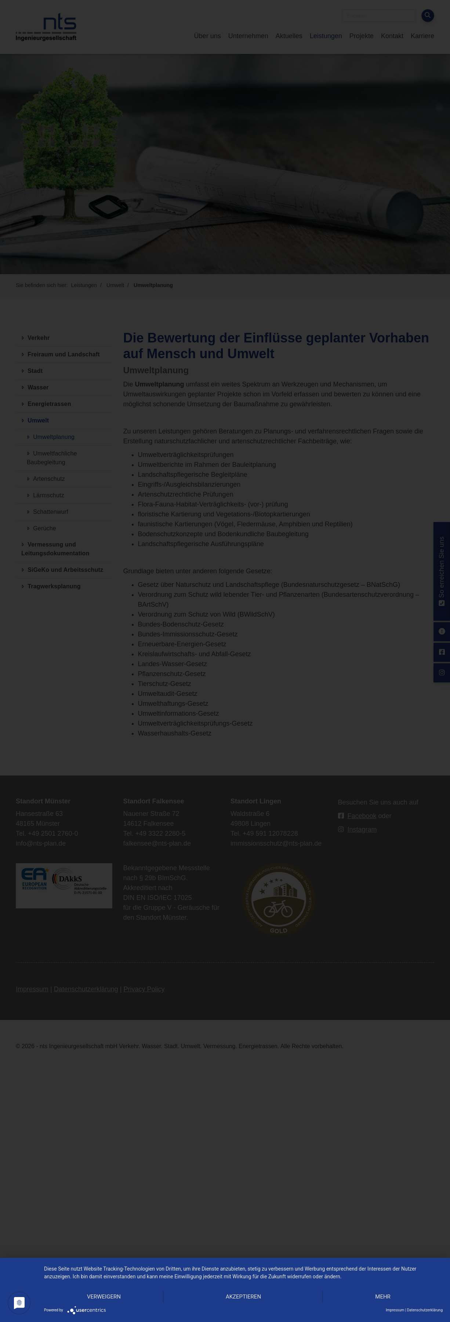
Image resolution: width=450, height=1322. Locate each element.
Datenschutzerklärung (425, 1310)
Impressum (395, 1310)
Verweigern (104, 1296)
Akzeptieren (243, 1296)
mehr (383, 1296)
